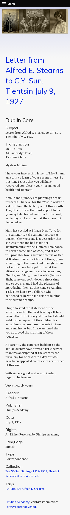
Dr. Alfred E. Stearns (30, 489)
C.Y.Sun (10, 489)
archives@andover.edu (22, 507)
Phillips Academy (18, 502)
